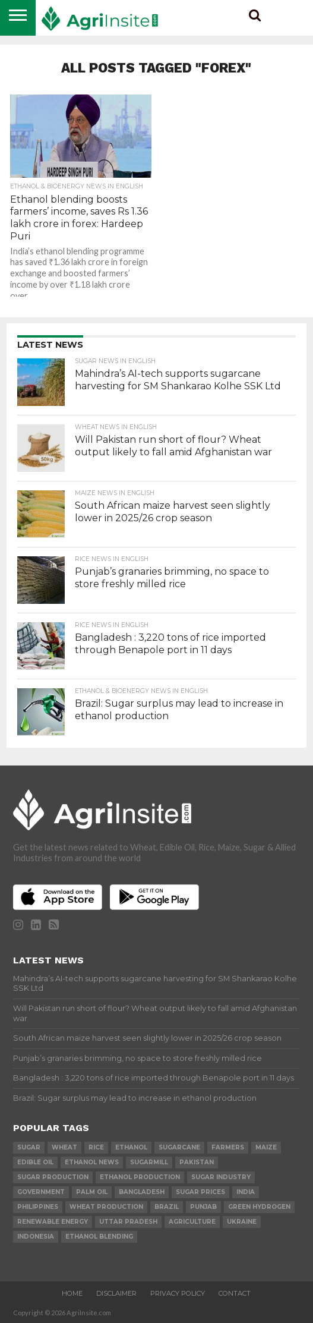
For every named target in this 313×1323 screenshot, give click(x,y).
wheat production (106, 1207)
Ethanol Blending (99, 1236)
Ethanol (131, 1147)
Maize (266, 1147)
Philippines (37, 1207)
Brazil (166, 1207)
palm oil (92, 1192)
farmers (227, 1147)
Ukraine (242, 1222)
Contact (235, 1293)
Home (72, 1293)
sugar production (52, 1177)
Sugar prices (200, 1192)
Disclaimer (116, 1293)
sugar (28, 1147)
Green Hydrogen (259, 1207)
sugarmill (149, 1162)
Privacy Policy (177, 1293)
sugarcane (179, 1147)
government (41, 1192)
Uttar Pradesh (128, 1222)
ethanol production (140, 1177)
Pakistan (196, 1162)
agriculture (192, 1222)
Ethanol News (92, 1162)
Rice (96, 1147)
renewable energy (52, 1222)
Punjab (203, 1207)
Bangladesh (142, 1192)
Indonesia (35, 1236)
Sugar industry (221, 1177)
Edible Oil (35, 1162)
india (245, 1192)
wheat (64, 1147)
